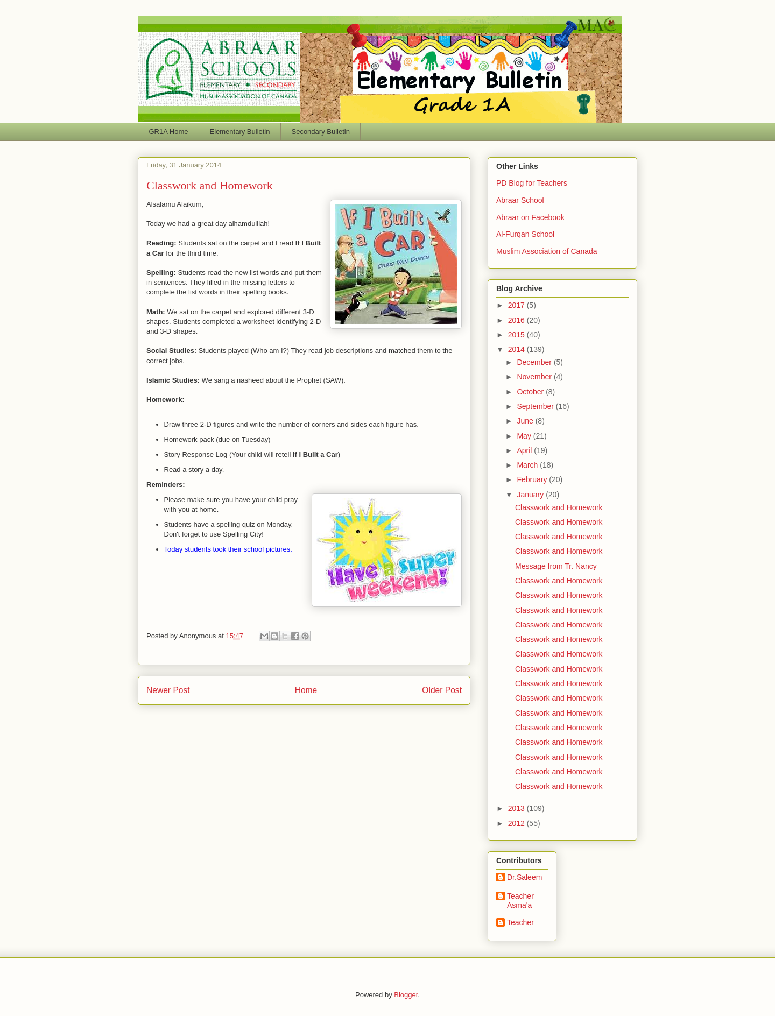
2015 (517, 334)
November (535, 376)
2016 (517, 320)
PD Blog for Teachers (531, 183)
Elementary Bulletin (239, 132)
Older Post (442, 690)
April (525, 450)
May (525, 436)
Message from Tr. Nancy (556, 566)
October (531, 391)
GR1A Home (168, 132)
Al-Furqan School (525, 234)
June (526, 421)
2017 (517, 305)
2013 (517, 808)
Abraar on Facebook (530, 217)
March (528, 465)
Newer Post (168, 690)
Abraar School (520, 200)
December (535, 362)
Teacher (520, 922)
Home (306, 690)
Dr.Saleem (524, 877)
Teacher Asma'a (520, 900)
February (533, 479)
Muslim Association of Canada (546, 251)
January (531, 494)
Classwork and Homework (559, 507)
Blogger (406, 995)
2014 (517, 349)
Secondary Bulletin (320, 132)
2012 (517, 823)
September (536, 406)
